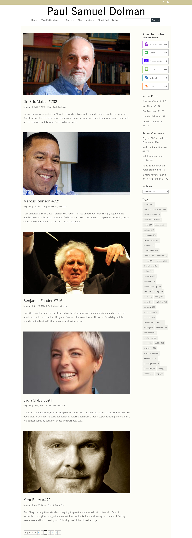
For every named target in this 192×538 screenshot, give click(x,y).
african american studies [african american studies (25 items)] (155, 209)
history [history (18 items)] (159, 297)
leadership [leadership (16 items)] (149, 317)
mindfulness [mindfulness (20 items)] (150, 338)
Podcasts (62, 107)
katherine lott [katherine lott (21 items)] (150, 312)
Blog (80, 20)
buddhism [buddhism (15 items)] (160, 225)
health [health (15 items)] (148, 297)
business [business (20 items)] (149, 230)
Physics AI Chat (150, 138)
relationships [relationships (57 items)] (150, 358)
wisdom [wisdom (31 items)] (148, 374)
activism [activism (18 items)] (149, 204)
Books (69, 20)
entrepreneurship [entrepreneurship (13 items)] (152, 286)
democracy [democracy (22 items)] (161, 261)
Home (34, 20)
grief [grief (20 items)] (147, 291)
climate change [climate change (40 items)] (151, 240)
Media (89, 20)
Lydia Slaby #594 (37, 400)
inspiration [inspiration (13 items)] (161, 302)
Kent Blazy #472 (37, 499)
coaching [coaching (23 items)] (149, 245)
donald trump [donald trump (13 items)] (151, 266)
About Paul (103, 20)
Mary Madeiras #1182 (154, 116)
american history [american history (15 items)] (152, 214)
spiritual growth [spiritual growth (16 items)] (151, 363)
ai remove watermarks (154, 174)
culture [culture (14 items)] (148, 261)
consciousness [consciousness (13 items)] (151, 250)
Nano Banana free (152, 165)
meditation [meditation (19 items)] (149, 333)
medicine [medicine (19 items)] (161, 327)
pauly (28, 107)
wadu (145, 147)
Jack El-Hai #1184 (151, 106)
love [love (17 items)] (160, 322)
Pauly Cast (52, 107)
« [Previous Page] (38, 532)
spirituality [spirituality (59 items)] (149, 368)
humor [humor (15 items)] (148, 302)
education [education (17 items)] (149, 281)
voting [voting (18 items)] (162, 368)
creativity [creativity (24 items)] (161, 255)
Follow (115, 20)
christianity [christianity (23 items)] (150, 235)
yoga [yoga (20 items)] (159, 374)
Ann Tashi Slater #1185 (154, 101)
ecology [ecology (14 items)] (148, 271)
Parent (51, 505)
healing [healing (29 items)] (158, 291)
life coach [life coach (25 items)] (149, 322)
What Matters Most (50, 20)
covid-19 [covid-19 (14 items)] (149, 255)
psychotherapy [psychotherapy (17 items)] (151, 353)
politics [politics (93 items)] (159, 343)
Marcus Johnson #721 (41, 201)
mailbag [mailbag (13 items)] (148, 327)
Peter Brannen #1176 (154, 169)
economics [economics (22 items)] (149, 276)
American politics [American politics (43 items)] (152, 219)
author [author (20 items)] (148, 225)
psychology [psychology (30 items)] (150, 348)
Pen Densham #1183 (153, 111)
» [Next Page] (59, 532)
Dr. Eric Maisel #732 (40, 101)
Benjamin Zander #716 (42, 300)
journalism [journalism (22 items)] (149, 307)
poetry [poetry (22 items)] (148, 343)
